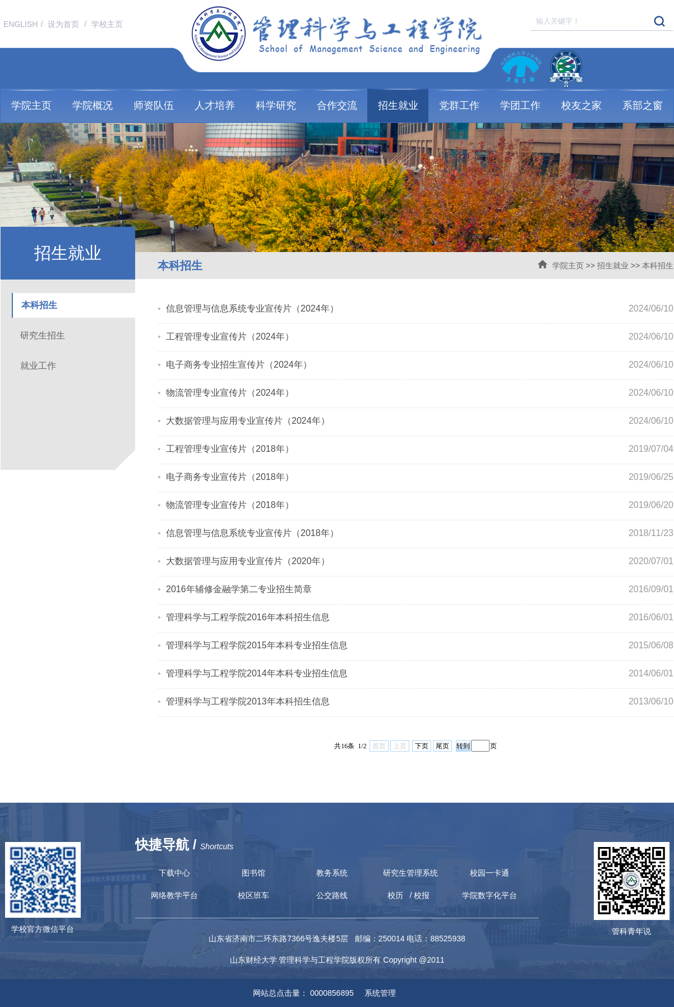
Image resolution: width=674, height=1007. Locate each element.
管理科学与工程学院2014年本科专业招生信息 (257, 673)
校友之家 (581, 105)
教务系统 (332, 872)
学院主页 (31, 105)
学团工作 (520, 105)
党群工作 (459, 105)
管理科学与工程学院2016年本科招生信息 (248, 617)
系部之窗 (642, 105)
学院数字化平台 (489, 895)
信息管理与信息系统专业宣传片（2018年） (252, 533)
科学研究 (276, 105)
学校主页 (107, 24)
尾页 (442, 746)
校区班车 (253, 895)
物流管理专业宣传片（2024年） (230, 392)
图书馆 (253, 872)
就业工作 (38, 365)
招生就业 (398, 105)
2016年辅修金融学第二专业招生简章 (239, 589)
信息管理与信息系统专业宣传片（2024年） (252, 308)
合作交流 (337, 105)
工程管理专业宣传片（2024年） (230, 336)
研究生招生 (42, 335)
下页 (421, 746)
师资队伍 (153, 105)
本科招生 (657, 265)
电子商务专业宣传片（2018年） (230, 477)
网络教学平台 (174, 895)
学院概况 (92, 105)
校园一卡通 (489, 872)
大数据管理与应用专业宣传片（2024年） (248, 420)
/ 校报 (420, 895)
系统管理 (376, 992)
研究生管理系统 (410, 872)
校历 (395, 895)
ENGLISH (20, 24)
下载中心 (174, 872)
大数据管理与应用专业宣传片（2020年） (248, 561)
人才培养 (215, 105)
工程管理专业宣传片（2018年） (230, 449)
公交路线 (332, 895)
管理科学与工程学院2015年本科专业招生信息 (257, 645)
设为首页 (64, 24)
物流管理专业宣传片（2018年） (230, 505)
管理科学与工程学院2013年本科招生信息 (248, 701)
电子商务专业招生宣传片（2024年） (239, 364)
